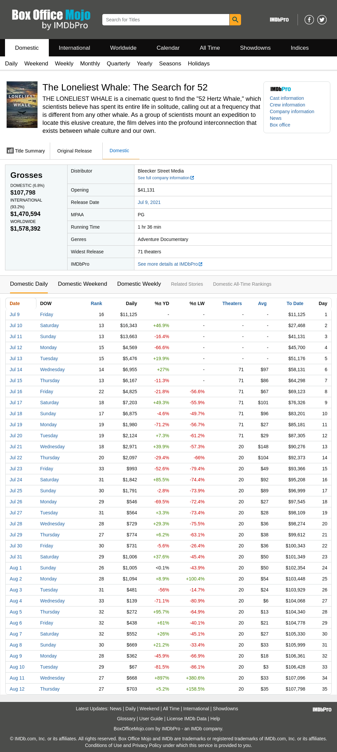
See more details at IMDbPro (170, 264)
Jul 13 (16, 358)
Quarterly (118, 63)
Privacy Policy (146, 745)
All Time (210, 48)
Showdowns (255, 48)
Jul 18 (16, 413)
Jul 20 (16, 435)
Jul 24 (16, 479)
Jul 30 (16, 545)
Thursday (50, 380)
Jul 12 (16, 347)
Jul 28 (16, 523)
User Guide (151, 718)
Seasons (170, 63)
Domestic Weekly (139, 284)
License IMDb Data (187, 718)
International (74, 48)
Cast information (287, 98)
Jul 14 (16, 369)
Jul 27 (16, 512)
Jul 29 (16, 534)
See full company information (166, 178)
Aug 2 (16, 578)
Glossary (126, 718)
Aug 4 (16, 600)
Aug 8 (16, 645)
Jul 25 (16, 490)
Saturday (49, 325)
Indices (300, 48)
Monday (48, 347)
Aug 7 (16, 634)
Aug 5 (16, 611)
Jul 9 (15, 314)
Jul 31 (16, 556)
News (276, 118)
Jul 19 (16, 424)
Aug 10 (17, 667)
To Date (295, 303)
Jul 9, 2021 (149, 202)
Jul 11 (16, 336)
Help (215, 718)
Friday (46, 314)
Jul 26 (16, 501)
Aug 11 (17, 678)
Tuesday (49, 358)
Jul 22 (16, 457)
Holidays (199, 63)
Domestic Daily (29, 284)
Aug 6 (16, 622)
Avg (262, 303)
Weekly (64, 63)
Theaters (232, 303)
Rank (96, 303)
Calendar (168, 48)
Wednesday (52, 369)
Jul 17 (16, 402)
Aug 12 (17, 689)
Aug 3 (16, 589)
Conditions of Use (103, 745)
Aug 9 (16, 656)
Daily (11, 63)
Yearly (144, 63)
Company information (292, 111)
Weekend (36, 63)
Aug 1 (16, 567)
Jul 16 (16, 391)
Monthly (90, 63)
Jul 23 (16, 468)
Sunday (48, 336)
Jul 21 (16, 446)
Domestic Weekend (82, 284)
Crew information (287, 104)
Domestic (27, 48)
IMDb (196, 728)
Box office (280, 125)
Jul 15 (16, 380)
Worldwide (123, 48)
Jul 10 (16, 325)
